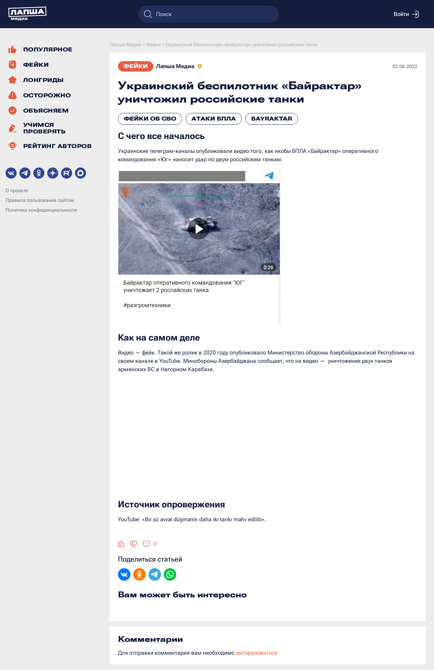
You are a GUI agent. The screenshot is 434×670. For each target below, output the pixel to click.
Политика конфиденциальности (41, 210)
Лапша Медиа (175, 66)
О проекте (17, 190)
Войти (406, 14)
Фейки (136, 66)
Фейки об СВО (150, 118)
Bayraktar (271, 118)
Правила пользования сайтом (40, 200)
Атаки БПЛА (214, 118)
